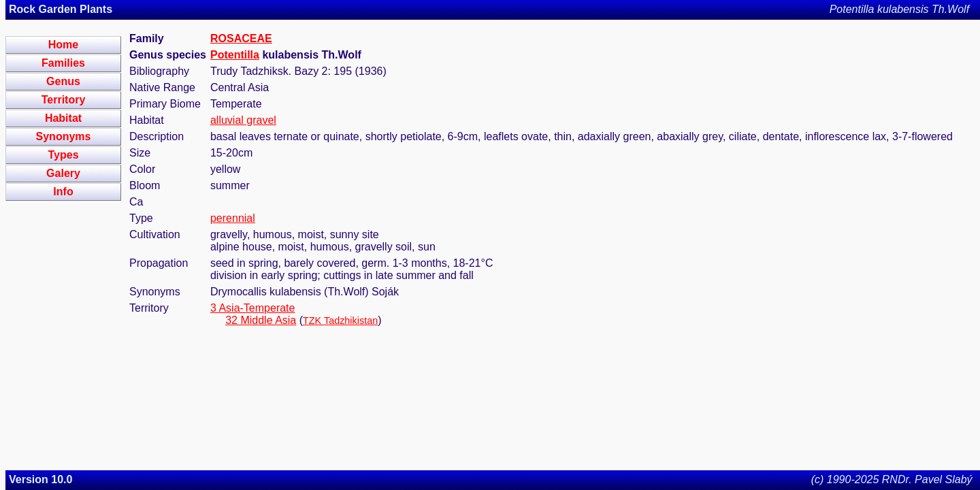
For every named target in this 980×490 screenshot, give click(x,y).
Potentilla (234, 55)
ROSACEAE (241, 38)
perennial (232, 218)
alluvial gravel (243, 120)
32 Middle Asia (260, 320)
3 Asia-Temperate (252, 308)
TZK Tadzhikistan (340, 320)
